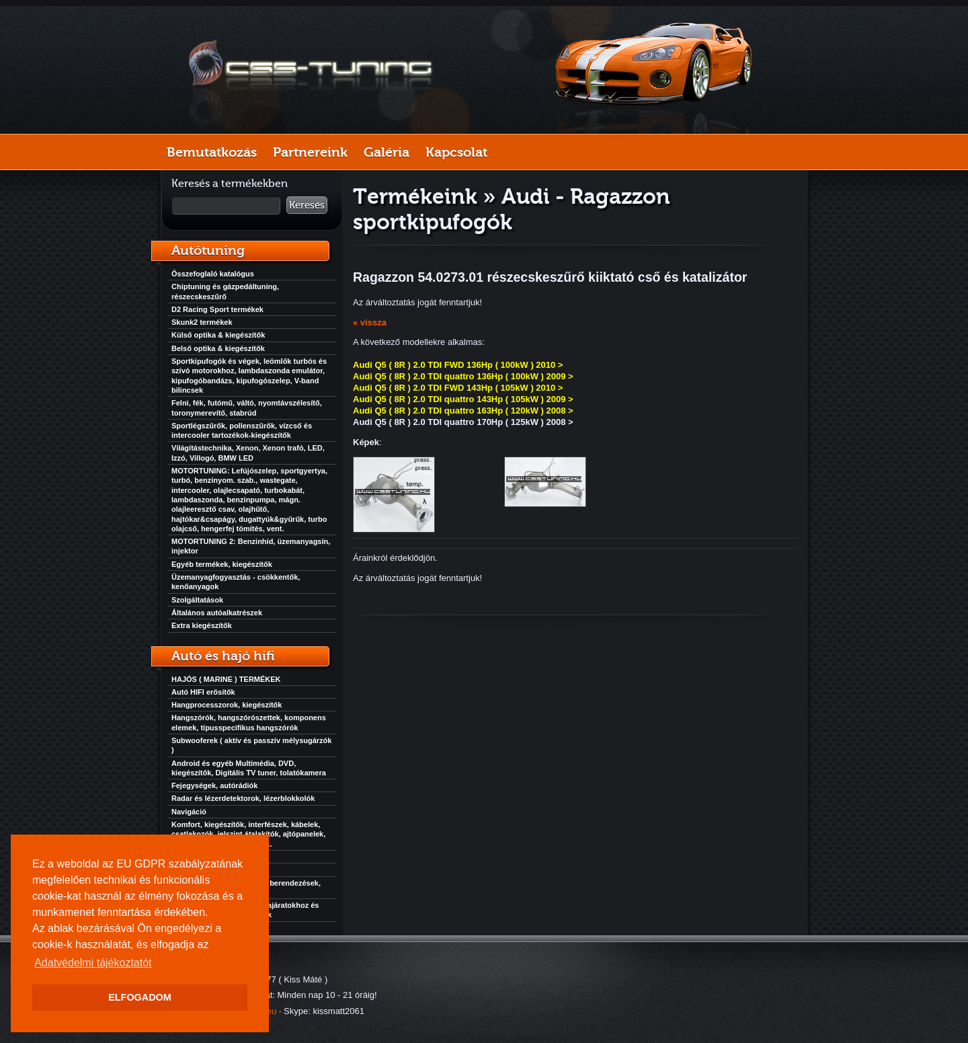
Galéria (386, 152)
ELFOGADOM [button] (139, 997)
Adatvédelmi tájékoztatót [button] (92, 962)
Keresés (307, 205)
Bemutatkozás (212, 152)
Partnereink (310, 152)
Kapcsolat (456, 152)
